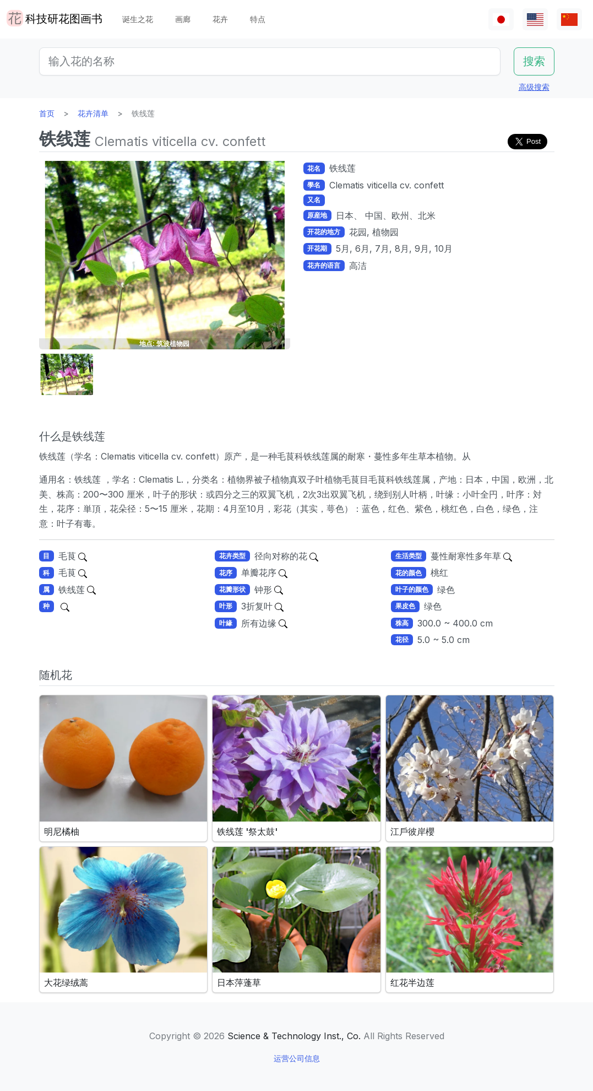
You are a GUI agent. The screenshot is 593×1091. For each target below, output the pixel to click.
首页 (47, 113)
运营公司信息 (297, 1058)
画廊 (183, 19)
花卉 (220, 19)
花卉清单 (93, 113)
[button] (66, 374)
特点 (257, 19)
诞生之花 (137, 19)
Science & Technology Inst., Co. (294, 1035)
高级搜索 (534, 86)
